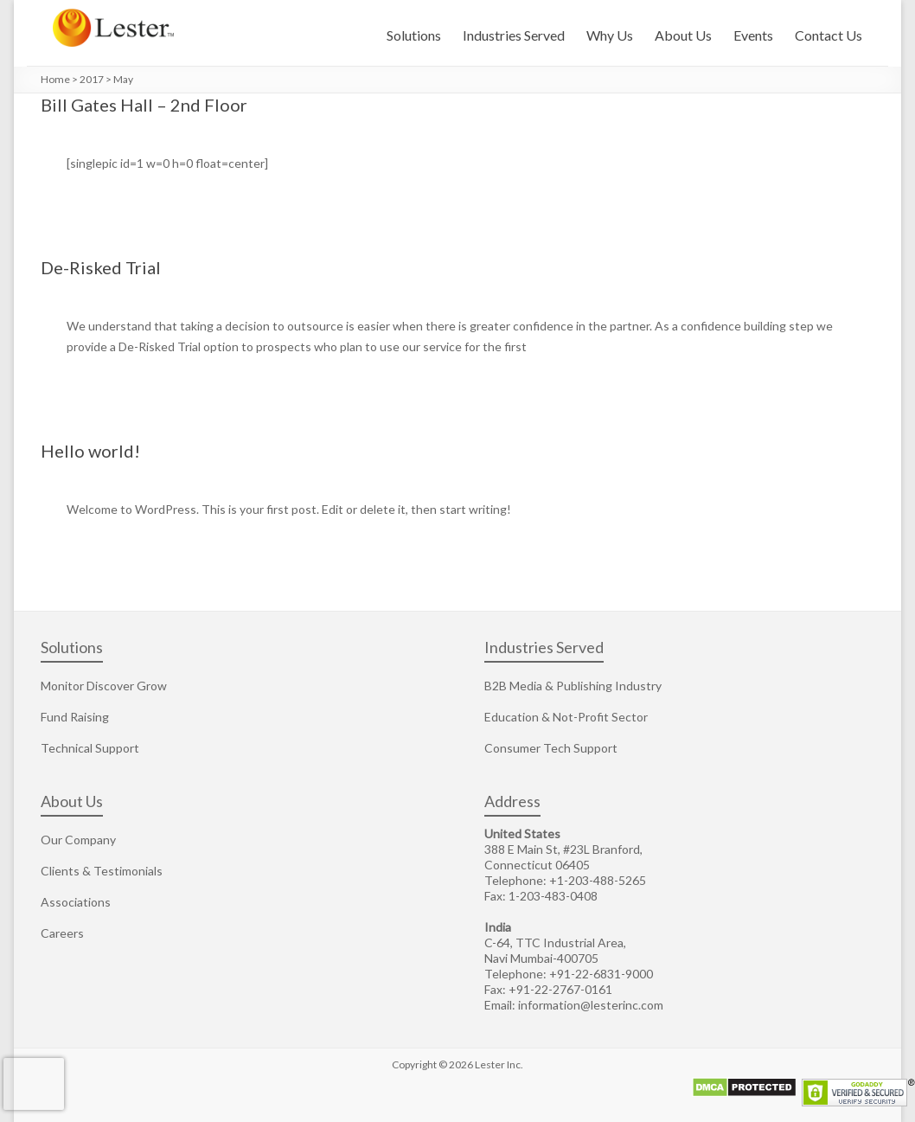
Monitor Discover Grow (104, 685)
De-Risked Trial (101, 267)
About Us (683, 35)
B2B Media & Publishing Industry (573, 685)
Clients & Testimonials (102, 870)
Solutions (414, 35)
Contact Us (828, 35)
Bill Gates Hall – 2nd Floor (144, 104)
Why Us (609, 35)
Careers (62, 933)
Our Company (78, 839)
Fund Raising (75, 716)
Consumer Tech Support (550, 748)
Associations (76, 901)
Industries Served (514, 35)
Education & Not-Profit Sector (566, 716)
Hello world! (90, 450)
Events (753, 35)
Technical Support (90, 748)
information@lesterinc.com (590, 1004)
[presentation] (33, 1084)
